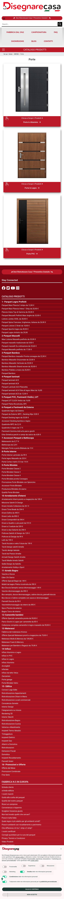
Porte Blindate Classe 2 (11, 469)
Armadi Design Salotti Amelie (13, 557)
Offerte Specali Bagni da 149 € (14, 581)
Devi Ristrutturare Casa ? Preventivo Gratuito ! (32, 18)
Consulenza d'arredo (10, 703)
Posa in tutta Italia (9, 818)
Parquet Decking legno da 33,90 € (15, 417)
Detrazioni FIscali (9, 751)
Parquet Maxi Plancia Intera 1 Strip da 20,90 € (20, 309)
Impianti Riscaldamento (11, 758)
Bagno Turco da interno (11, 611)
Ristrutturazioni (8, 748)
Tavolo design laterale (10, 550)
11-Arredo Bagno (10, 570)
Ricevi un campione (9, 804)
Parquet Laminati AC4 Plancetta (15, 387)
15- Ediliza (7, 686)
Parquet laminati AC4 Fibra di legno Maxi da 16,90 (22, 390)
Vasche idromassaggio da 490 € (15, 591)
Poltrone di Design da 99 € (12, 537)
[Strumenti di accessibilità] (2, 879)
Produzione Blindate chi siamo (14, 489)
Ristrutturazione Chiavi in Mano (14, 697)
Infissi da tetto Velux (10, 673)
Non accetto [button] (32, 894)
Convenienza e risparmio (12, 808)
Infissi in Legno (8, 659)
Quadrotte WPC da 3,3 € (11, 424)
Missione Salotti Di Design (12, 503)
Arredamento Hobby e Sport (13, 567)
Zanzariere (6, 676)
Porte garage (7, 680)
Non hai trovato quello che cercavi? (16, 814)
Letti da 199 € (7, 540)
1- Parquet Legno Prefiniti (14, 302)
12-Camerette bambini (12, 615)
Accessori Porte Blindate (12, 486)
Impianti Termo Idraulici (11, 731)
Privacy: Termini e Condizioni (13, 838)
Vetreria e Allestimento (11, 727)
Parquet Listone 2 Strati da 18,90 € (16, 326)
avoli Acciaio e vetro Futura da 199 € (17, 543)
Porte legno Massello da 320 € (14, 458)
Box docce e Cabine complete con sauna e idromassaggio (25, 598)
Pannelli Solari (7, 761)
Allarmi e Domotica (9, 744)
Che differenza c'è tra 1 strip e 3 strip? (17, 828)
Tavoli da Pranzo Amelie (11, 554)
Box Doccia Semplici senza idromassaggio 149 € (21, 588)
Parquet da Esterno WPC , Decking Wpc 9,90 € (20, 414)
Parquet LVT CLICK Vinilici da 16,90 (16, 400)
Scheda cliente (8, 787)
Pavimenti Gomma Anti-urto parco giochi (18, 431)
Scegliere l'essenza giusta (12, 811)
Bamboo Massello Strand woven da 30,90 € (19, 366)
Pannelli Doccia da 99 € (11, 601)
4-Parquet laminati (11, 376)
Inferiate (5, 669)
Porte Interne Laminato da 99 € (14, 455)
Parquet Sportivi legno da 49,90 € (15, 329)
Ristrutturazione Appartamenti (14, 693)
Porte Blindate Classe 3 (11, 472)
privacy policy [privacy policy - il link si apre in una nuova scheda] (20, 857)
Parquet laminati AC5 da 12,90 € (15, 394)
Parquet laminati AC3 (10, 380)
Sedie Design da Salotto (11, 564)
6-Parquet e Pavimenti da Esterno (18, 407)
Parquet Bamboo (8, 373)
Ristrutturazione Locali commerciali (16, 700)
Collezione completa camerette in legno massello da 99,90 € (26, 625)
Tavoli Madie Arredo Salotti (13, 560)
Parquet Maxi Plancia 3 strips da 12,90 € (18, 305)
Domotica (6, 754)
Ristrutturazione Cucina (11, 724)
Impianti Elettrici (8, 737)
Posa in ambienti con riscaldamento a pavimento (21, 825)
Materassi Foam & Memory (13, 642)
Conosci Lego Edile (9, 690)
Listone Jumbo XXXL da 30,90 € (14, 319)
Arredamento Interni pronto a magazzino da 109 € (22, 499)
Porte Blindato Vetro (10, 683)
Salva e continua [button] (32, 889)
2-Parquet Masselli (11, 336)
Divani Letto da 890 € (10, 516)
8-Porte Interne (9, 451)
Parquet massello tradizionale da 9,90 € (18, 343)
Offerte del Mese (8, 768)
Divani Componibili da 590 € (13, 520)
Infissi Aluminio (8, 662)
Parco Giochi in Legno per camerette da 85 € (20, 622)
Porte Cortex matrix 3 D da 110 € (15, 462)
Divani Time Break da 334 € (13, 509)
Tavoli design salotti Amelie (13, 547)
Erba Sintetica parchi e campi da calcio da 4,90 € (21, 435)
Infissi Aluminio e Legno (11, 652)
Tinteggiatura (7, 734)
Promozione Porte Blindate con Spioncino (18, 482)
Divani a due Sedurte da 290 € (14, 530)
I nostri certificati (8, 831)
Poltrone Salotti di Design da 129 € (16, 533)
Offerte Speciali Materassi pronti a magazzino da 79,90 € (25, 635)
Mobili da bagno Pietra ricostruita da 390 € (19, 584)
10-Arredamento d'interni (14, 496)
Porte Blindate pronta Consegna (14, 479)
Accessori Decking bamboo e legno (16, 421)
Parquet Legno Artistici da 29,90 (15, 332)
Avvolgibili (6, 666)
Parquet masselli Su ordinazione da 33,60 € (19, 346)
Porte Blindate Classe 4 (11, 475)
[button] (61, 849)
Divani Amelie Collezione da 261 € (15, 506)
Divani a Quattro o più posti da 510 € (16, 523)
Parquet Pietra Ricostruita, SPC (14, 404)
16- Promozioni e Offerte (14, 764)
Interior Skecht (7, 717)
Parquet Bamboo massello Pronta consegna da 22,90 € (24, 356)
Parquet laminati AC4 (10, 383)
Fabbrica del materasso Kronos (14, 632)
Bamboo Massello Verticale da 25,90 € (17, 363)
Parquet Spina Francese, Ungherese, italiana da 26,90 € (24, 322)
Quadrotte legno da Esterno (13, 411)
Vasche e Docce (8, 574)
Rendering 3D (7, 714)
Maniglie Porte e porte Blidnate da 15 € (17, 448)
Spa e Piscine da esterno (12, 608)
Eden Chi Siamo (8, 577)
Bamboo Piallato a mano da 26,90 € (16, 370)
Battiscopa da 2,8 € (9, 445)
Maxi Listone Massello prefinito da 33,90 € (19, 339)
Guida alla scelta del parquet (13, 797)
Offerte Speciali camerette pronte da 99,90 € (20, 618)
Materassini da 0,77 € (10, 441)
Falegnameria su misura (11, 710)
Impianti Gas (7, 741)
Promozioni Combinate (11, 771)
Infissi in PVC (7, 656)
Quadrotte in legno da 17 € (12, 428)
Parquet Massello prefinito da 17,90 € (17, 349)
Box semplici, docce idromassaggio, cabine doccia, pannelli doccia (28, 594)
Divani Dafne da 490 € (10, 513)
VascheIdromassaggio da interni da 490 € (18, 605)
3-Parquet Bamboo (11, 353)
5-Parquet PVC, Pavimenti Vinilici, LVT (20, 397)
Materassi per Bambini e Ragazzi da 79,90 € (19, 645)
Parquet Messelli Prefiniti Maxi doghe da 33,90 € (21, 315)
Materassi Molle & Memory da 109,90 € (17, 639)
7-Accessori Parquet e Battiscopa (18, 438)
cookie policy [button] (34, 860)
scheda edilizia (8, 791)
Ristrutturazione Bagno (11, 720)
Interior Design (8, 707)
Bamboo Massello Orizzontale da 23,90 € (18, 360)
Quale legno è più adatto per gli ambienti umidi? (21, 821)
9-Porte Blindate (9, 465)
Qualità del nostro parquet (12, 801)
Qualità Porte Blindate (10, 492)
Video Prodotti (7, 842)
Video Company (8, 845)
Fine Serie (6, 775)
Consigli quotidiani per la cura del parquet (18, 835)
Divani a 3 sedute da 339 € (12, 526)
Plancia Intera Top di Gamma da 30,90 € (18, 312)
